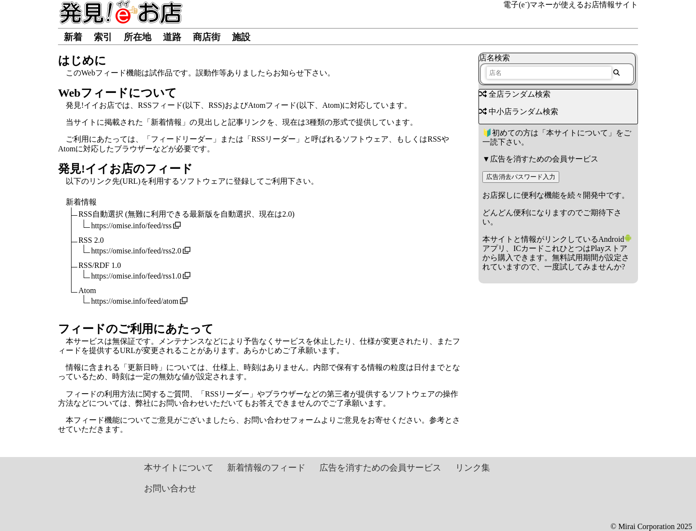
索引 (103, 37)
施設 (241, 37)
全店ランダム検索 (515, 94)
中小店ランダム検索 (518, 111)
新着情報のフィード (266, 467)
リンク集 (472, 467)
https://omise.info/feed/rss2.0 (136, 251)
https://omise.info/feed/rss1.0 (136, 276)
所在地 (137, 37)
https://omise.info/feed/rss (131, 225)
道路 (172, 37)
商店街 (206, 37)
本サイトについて (577, 133)
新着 (73, 37)
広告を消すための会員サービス (544, 159)
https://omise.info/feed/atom (134, 301)
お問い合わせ (170, 488)
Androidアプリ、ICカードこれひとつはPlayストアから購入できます (557, 248)
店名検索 (494, 58)
